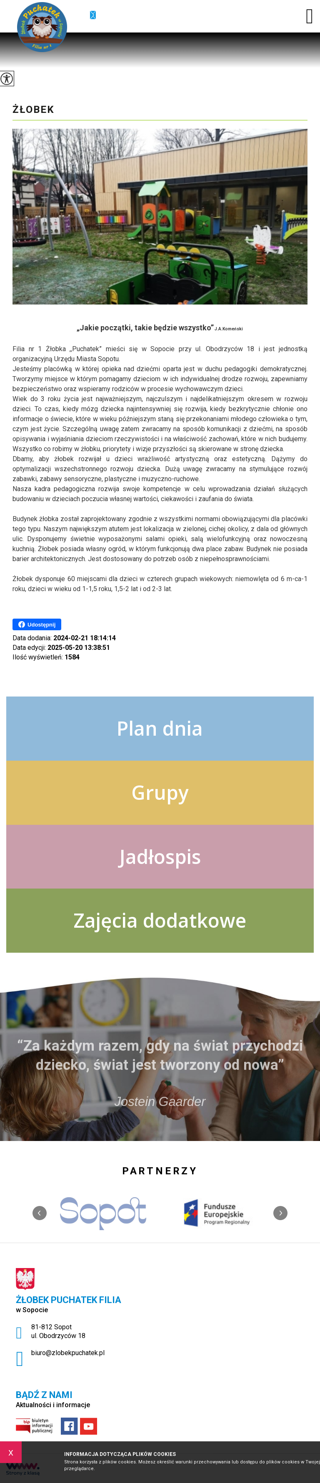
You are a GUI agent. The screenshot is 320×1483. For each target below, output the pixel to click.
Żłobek (33, 109)
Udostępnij (36, 624)
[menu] (309, 16)
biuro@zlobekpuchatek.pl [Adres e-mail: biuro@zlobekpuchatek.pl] (68, 1353)
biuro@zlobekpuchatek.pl (93, 15)
